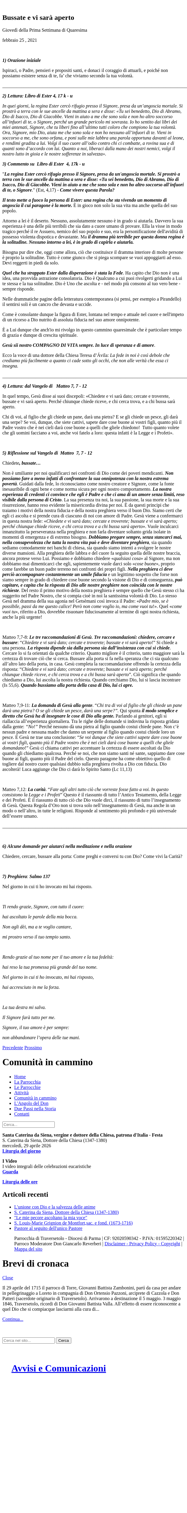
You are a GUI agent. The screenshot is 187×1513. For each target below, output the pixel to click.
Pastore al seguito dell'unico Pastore (48, 1228)
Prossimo (33, 1047)
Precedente (12, 1047)
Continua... (12, 1319)
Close (7, 1277)
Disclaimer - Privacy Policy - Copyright (142, 1243)
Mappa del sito (28, 1249)
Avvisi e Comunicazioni (59, 1368)
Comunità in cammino (35, 1097)
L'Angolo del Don (31, 1103)
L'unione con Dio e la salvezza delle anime (54, 1206)
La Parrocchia (27, 1081)
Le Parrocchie (27, 1087)
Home (20, 1076)
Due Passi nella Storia (35, 1108)
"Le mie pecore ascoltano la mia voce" (50, 1217)
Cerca (63, 1340)
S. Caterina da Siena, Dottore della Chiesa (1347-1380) (66, 1212)
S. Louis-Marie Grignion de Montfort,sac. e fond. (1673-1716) (73, 1222)
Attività (21, 1092)
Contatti (22, 1113)
